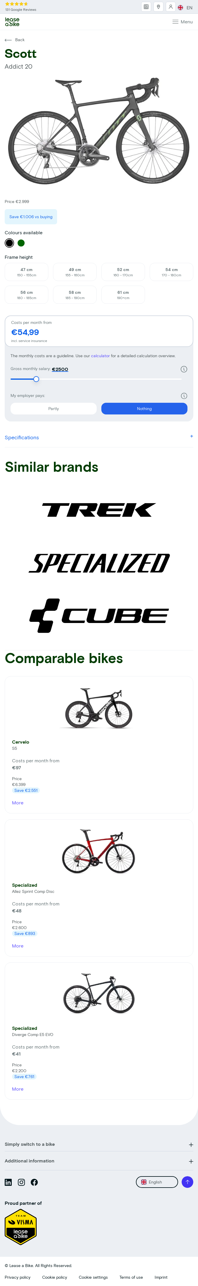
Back (15, 39)
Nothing (126, 407)
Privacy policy (17, 1277)
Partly (35, 407)
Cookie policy (54, 1277)
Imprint (161, 1277)
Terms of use (131, 1277)
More (17, 802)
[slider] (36, 379)
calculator (101, 355)
